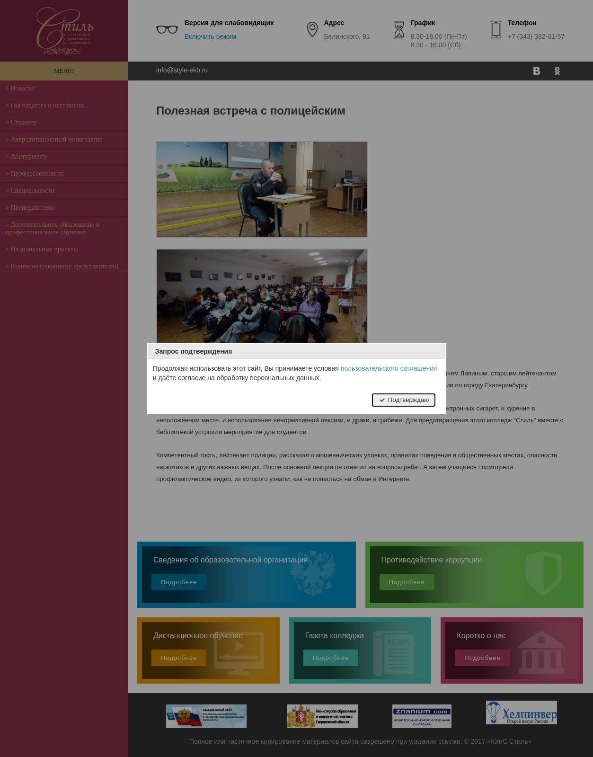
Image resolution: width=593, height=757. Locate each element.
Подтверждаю (404, 399)
